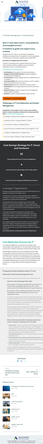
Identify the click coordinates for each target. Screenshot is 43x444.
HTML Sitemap (26, 442)
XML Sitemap (32, 442)
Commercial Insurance (16, 401)
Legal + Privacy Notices (13, 442)
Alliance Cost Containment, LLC (21, 441)
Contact (20, 442)
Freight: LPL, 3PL (15, 417)
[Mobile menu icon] (2, 2)
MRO (12, 394)
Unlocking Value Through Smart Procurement (22, 386)
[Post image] (6, 388)
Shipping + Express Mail (17, 424)
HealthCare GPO (15, 409)
